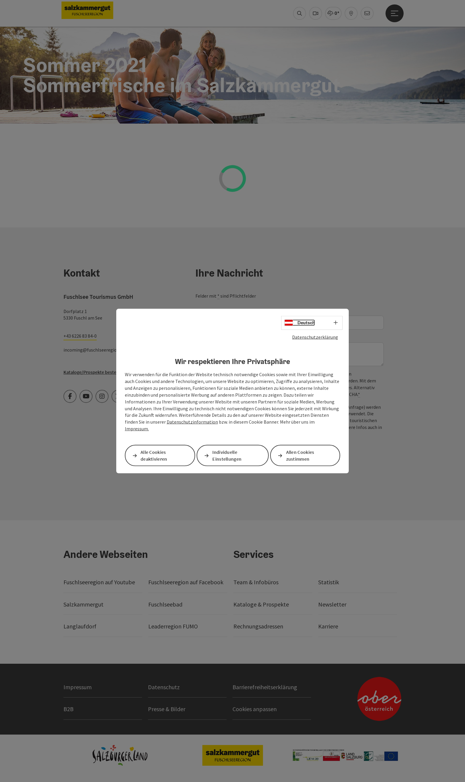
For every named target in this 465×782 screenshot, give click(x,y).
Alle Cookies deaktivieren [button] (154, 455)
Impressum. (137, 429)
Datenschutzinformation (192, 422)
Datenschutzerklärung (315, 337)
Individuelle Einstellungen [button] (226, 455)
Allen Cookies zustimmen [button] (300, 455)
